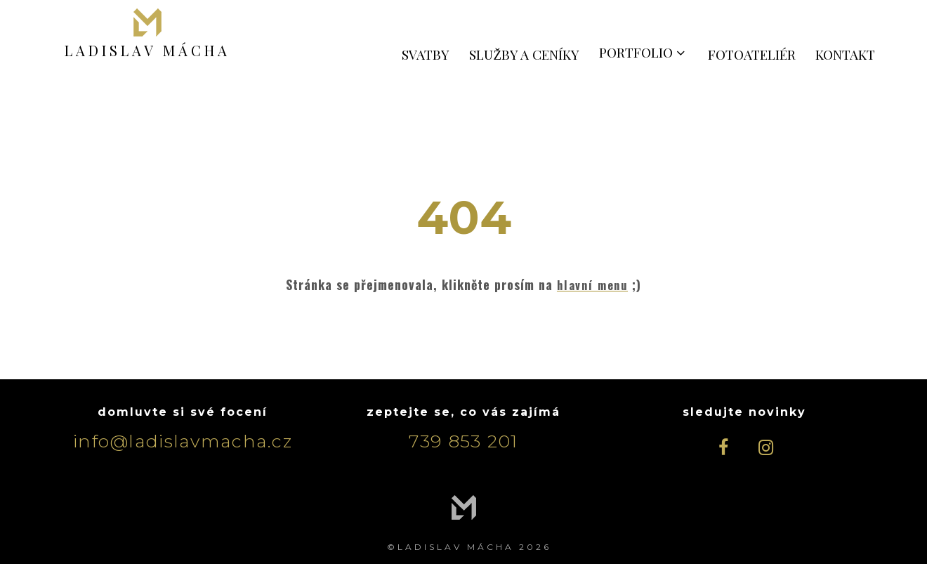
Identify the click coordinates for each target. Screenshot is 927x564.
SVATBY (425, 54)
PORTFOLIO (643, 52)
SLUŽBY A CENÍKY (524, 54)
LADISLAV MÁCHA (147, 50)
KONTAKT (845, 54)
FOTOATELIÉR (752, 54)
